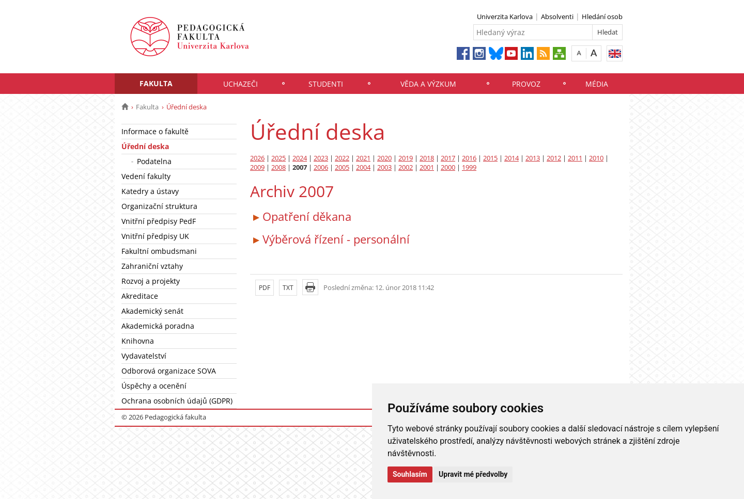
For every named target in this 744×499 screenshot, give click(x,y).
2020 (384, 158)
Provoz (526, 84)
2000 (448, 167)
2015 (490, 158)
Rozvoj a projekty (150, 281)
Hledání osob (602, 16)
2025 (278, 158)
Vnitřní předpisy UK (155, 236)
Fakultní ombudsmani (159, 251)
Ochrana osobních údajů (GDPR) (177, 401)
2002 (405, 167)
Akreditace (139, 296)
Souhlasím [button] (410, 474)
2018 (427, 158)
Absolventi (557, 16)
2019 (405, 158)
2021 (363, 158)
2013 (532, 158)
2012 (554, 158)
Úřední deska (145, 146)
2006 (321, 167)
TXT (288, 287)
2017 (448, 158)
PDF (264, 287)
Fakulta (156, 83)
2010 (596, 158)
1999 (469, 167)
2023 (321, 158)
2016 (469, 158)
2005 (342, 167)
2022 (342, 158)
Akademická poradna (157, 326)
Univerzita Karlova (505, 16)
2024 (299, 158)
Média (596, 84)
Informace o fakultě (155, 131)
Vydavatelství (143, 356)
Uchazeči (240, 84)
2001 (427, 167)
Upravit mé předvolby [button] (473, 474)
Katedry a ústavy (150, 191)
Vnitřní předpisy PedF (158, 221)
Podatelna (154, 161)
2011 (575, 158)
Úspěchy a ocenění (154, 386)
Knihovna (137, 341)
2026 (257, 158)
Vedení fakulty (146, 176)
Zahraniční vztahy (152, 266)
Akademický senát (152, 311)
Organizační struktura (159, 206)
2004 (363, 167)
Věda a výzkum (428, 84)
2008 (278, 167)
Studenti (325, 84)
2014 (511, 158)
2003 (384, 167)
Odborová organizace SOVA (168, 371)
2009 (257, 167)
